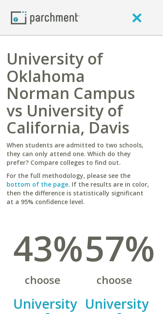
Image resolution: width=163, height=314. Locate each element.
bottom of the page (37, 184)
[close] (137, 17)
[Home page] (45, 17)
